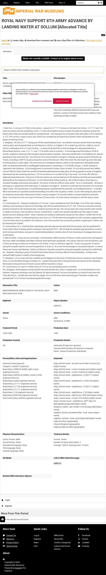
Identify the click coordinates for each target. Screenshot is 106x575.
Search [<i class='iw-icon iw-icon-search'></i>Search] (101, 2)
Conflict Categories (62, 542)
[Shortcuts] (103, 34)
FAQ (37, 3)
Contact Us (11, 535)
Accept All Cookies (62, 101)
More (61, 3)
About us (10, 539)
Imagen (18, 568)
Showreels (58, 539)
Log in (5, 3)
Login (6, 500)
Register (17, 3)
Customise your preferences (42, 101)
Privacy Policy (12, 542)
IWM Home (49, 3)
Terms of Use (11, 546)
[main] (53, 270)
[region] (53, 95)
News (28, 3)
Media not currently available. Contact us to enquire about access (53, 58)
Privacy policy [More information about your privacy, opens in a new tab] (34, 93)
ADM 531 (58, 463)
